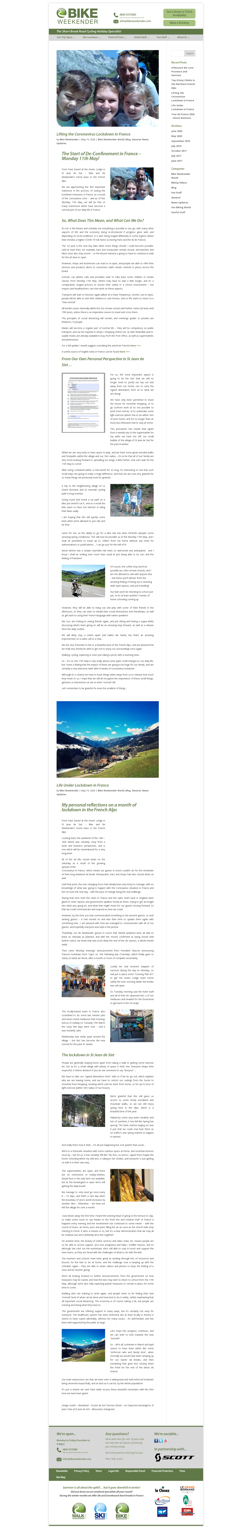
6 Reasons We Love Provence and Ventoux (182, 71)
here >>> (135, 345)
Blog (128, 139)
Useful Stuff (178, 212)
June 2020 (176, 131)
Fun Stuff (176, 192)
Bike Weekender (69, 139)
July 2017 (176, 155)
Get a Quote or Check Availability (179, 13)
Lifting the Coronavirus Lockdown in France (93, 134)
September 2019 (180, 141)
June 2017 (176, 160)
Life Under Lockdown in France (83, 786)
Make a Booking (179, 23)
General (136, 139)
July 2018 (176, 146)
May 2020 (176, 136)
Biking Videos (179, 182)
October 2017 (179, 150)
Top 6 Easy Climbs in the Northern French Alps (183, 84)
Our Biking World (181, 207)
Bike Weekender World (111, 139)
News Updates (179, 202)
